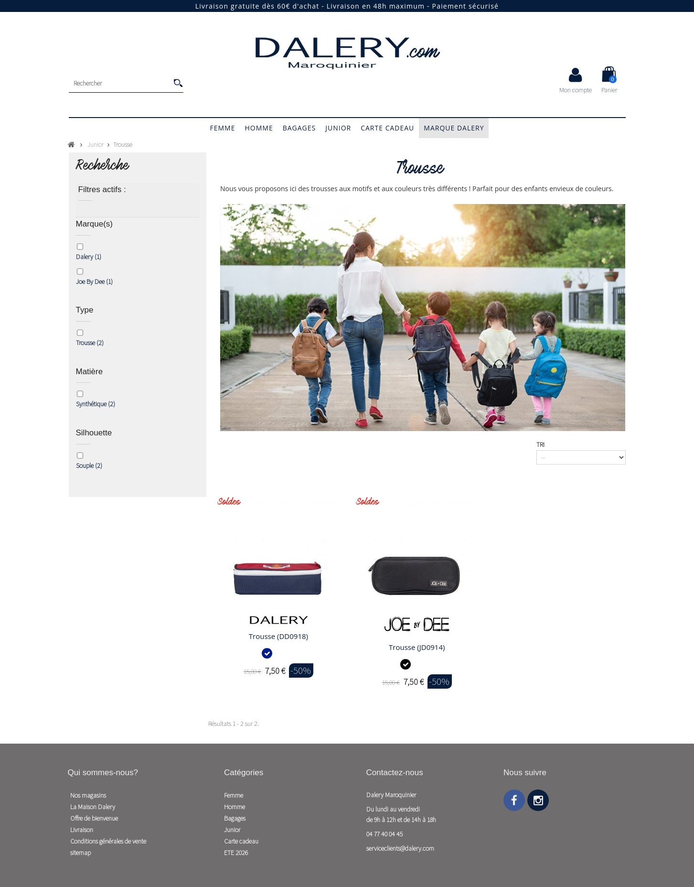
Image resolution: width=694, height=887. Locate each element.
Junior (338, 127)
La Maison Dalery (92, 806)
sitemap (80, 852)
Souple (89, 465)
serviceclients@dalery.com (400, 848)
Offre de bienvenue (94, 818)
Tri (540, 444)
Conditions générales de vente (108, 841)
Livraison (81, 829)
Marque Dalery (454, 127)
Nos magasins (88, 795)
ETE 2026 (236, 852)
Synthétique (95, 404)
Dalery (88, 256)
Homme (259, 127)
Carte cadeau (387, 127)
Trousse (90, 342)
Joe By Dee (94, 281)
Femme (222, 127)
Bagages (299, 127)
